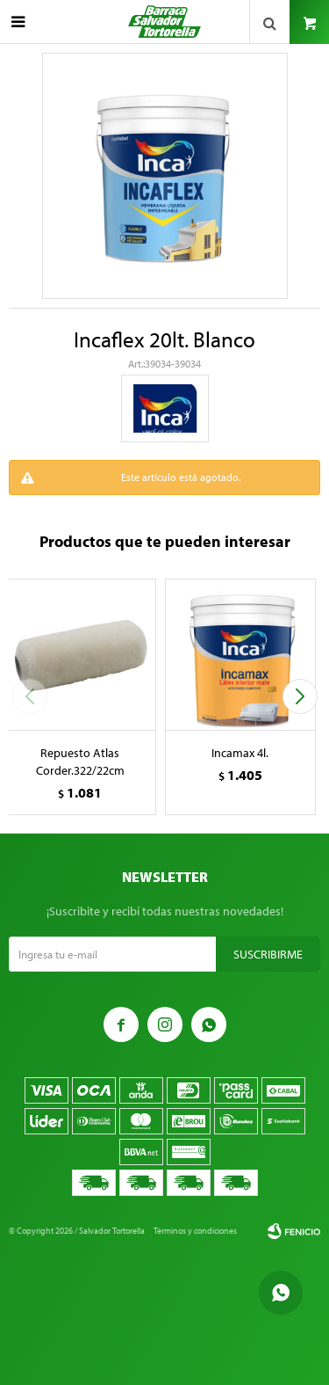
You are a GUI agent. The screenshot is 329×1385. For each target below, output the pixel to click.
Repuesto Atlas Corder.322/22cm (80, 761)
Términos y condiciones (195, 1230)
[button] (299, 696)
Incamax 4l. (239, 753)
